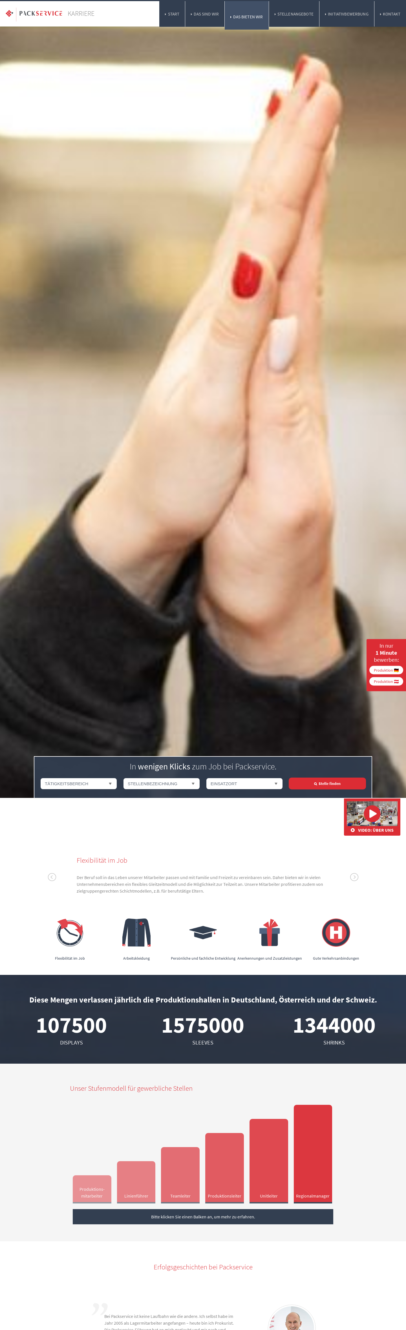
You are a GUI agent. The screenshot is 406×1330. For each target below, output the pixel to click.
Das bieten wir (248, 16)
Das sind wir (206, 14)
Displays (71, 1042)
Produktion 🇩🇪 (386, 669)
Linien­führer (136, 1196)
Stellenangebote (295, 14)
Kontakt (391, 14)
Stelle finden (330, 783)
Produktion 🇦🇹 (386, 681)
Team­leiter (180, 1196)
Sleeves (202, 1042)
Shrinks (334, 1042)
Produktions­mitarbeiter (92, 1192)
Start (174, 14)
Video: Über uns (372, 817)
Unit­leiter (269, 1196)
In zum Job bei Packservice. (203, 766)
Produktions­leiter (224, 1196)
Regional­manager (313, 1196)
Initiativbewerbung (348, 14)
